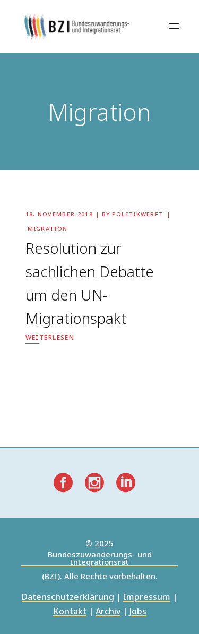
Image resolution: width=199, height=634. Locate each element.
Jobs (137, 611)
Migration (48, 228)
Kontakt (69, 611)
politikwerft (138, 214)
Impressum (146, 597)
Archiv (108, 611)
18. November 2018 (59, 214)
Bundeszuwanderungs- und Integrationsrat (100, 558)
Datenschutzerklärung (68, 597)
